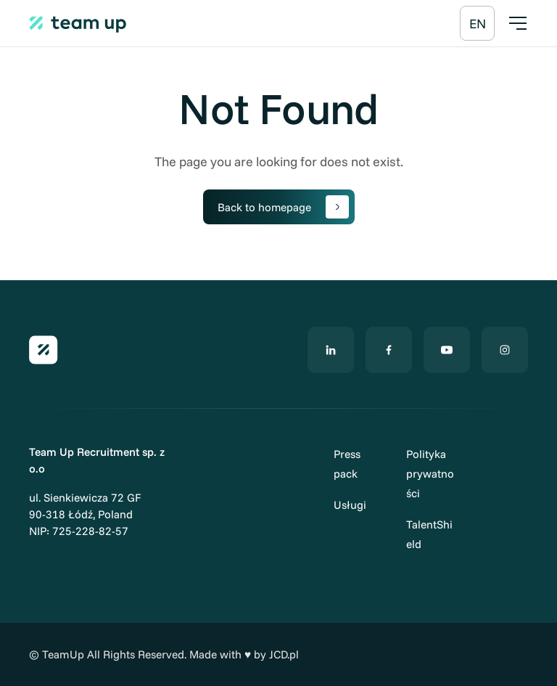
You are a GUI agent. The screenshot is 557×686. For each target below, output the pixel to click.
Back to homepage (283, 207)
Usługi (350, 505)
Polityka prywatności (430, 473)
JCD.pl (284, 654)
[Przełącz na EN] (477, 23)
